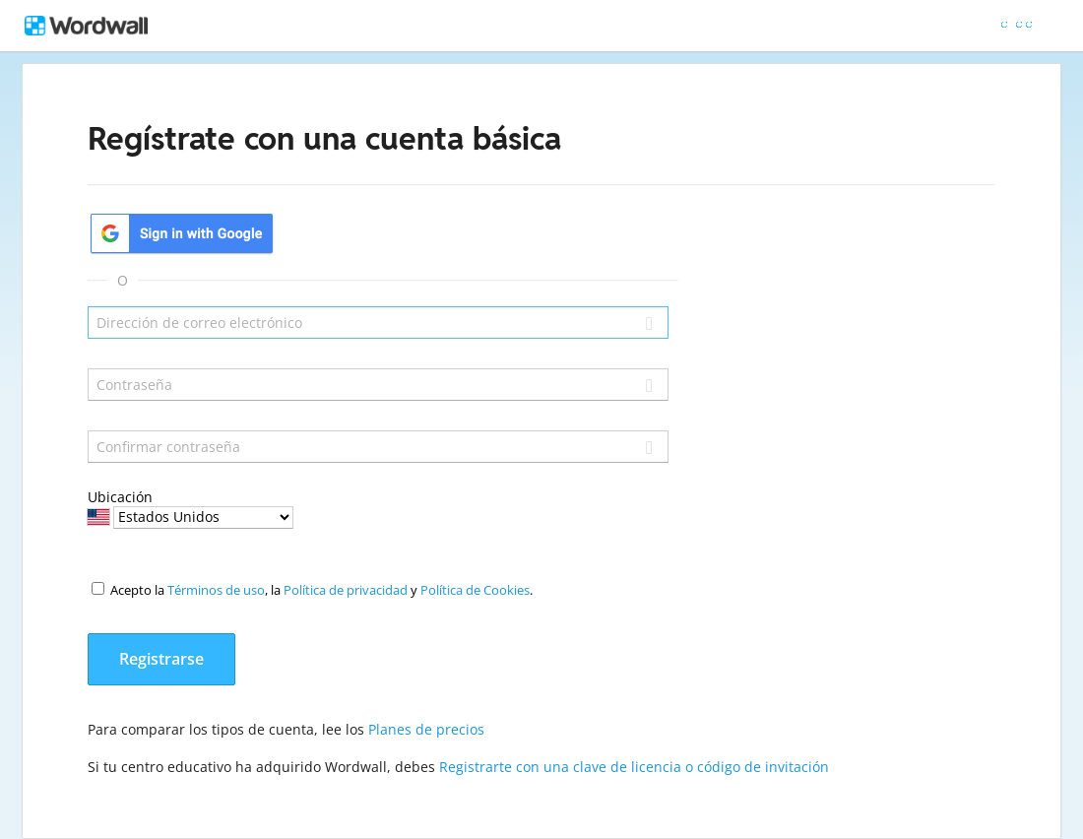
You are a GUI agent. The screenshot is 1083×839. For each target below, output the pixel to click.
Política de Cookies (475, 590)
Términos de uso (216, 590)
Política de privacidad (346, 590)
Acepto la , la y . (321, 590)
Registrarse (161, 659)
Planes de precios (426, 729)
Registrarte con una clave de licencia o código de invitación (634, 766)
